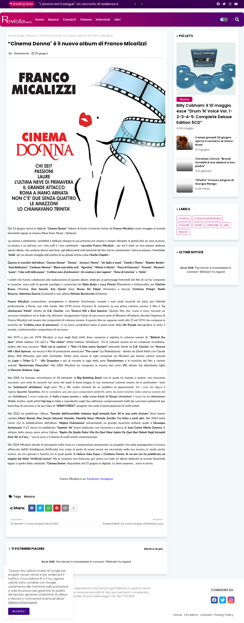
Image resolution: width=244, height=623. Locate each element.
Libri (117, 19)
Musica (53, 19)
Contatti (206, 615)
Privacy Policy (223, 615)
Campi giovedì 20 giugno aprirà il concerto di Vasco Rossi (214, 141)
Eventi (198, 225)
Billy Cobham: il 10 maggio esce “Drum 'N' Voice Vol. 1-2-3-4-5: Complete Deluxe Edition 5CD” (204, 114)
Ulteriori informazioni (22, 602)
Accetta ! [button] (18, 611)
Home (39, 19)
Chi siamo (191, 615)
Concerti (69, 19)
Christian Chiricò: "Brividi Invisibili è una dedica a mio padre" (215, 162)
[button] (135, 4)
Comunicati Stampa (207, 218)
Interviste (103, 19)
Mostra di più (153, 549)
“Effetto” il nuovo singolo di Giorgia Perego (214, 182)
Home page (16, 36)
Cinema (86, 19)
